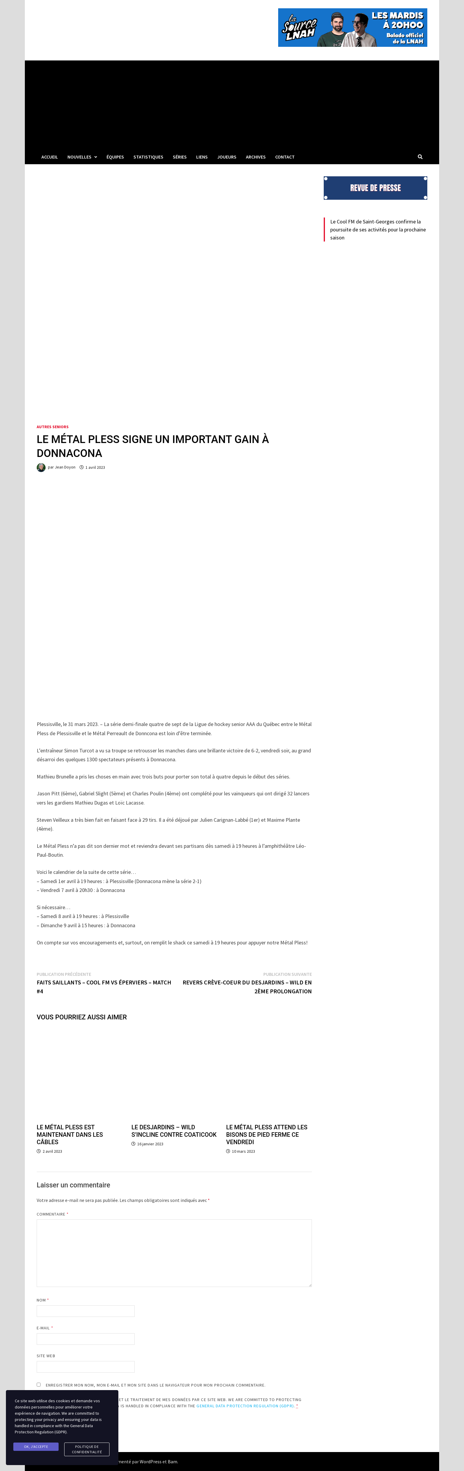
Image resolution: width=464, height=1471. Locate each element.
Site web (46, 1355)
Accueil (49, 157)
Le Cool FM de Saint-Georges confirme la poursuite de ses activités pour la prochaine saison (378, 229)
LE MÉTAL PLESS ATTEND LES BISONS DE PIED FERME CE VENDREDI (266, 1135)
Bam (172, 1461)
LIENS (202, 157)
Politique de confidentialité (87, 1449)
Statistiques (148, 157)
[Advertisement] (232, 104)
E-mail (45, 1328)
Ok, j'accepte (36, 1446)
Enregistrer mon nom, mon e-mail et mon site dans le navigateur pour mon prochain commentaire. (156, 1385)
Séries (180, 157)
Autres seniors (53, 426)
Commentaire (53, 1214)
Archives (256, 157)
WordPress (151, 1461)
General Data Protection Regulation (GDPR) (245, 1405)
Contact (285, 157)
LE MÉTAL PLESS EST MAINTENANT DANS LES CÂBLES (70, 1135)
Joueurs (226, 157)
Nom (43, 1300)
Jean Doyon (65, 467)
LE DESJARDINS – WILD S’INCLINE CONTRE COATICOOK (174, 1131)
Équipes (115, 157)
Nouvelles (79, 157)
